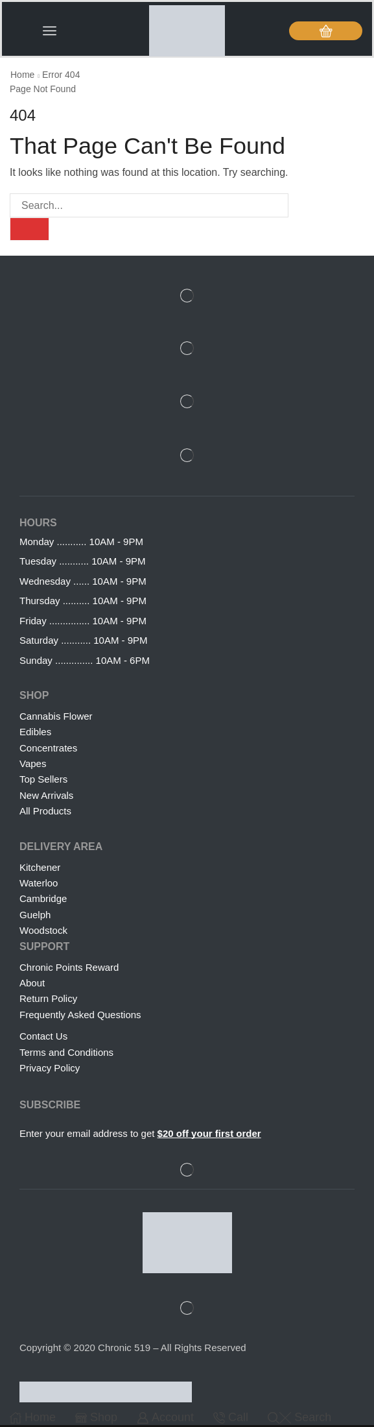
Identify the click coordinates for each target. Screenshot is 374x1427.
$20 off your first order (209, 1135)
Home (22, 76)
